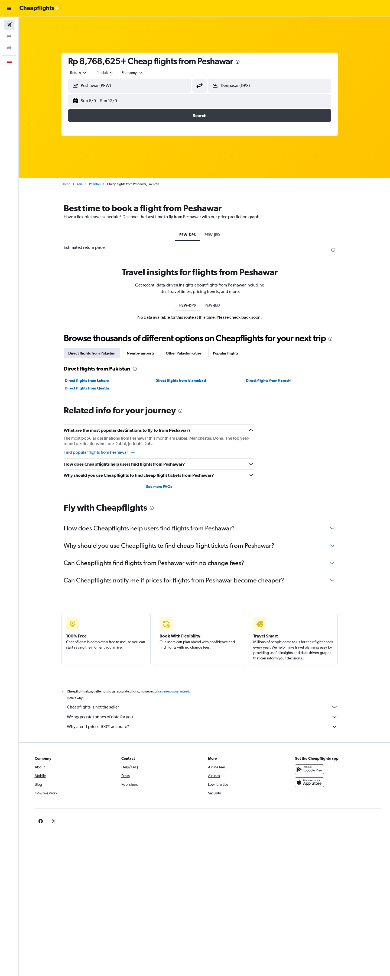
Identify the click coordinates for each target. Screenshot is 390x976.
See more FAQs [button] (164, 486)
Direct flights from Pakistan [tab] (96, 353)
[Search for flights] (9, 25)
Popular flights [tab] (230, 353)
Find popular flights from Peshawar (104, 452)
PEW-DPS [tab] (192, 235)
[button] (9, 8)
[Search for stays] (9, 36)
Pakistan (99, 184)
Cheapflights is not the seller (207, 707)
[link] (304, 821)
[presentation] (242, 61)
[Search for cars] (9, 47)
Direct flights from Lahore (92, 380)
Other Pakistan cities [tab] (188, 353)
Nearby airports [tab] (145, 353)
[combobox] (83, 72)
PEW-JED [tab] (217, 235)
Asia (84, 184)
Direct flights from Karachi (273, 380)
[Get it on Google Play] (312, 769)
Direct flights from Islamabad (185, 380)
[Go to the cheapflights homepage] (40, 8)
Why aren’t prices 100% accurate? (207, 726)
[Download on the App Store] (312, 782)
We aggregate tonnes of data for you (207, 717)
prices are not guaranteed (176, 691)
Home (70, 184)
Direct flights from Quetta (92, 388)
